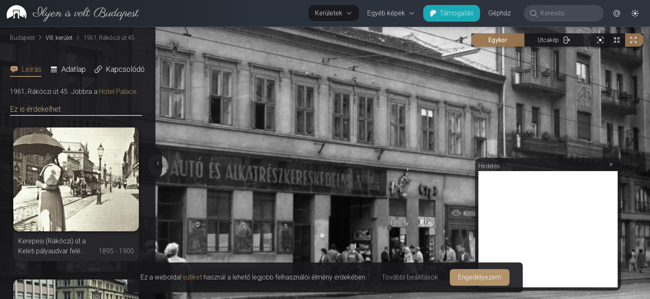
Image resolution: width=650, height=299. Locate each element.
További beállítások (410, 277)
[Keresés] (568, 13)
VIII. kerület (59, 37)
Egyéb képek (391, 13)
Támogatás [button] (451, 13)
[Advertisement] (548, 229)
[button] (617, 13)
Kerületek (333, 13)
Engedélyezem (479, 277)
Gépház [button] (499, 13)
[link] (69, 13)
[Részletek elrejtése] (157, 163)
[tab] (28, 69)
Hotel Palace (117, 92)
